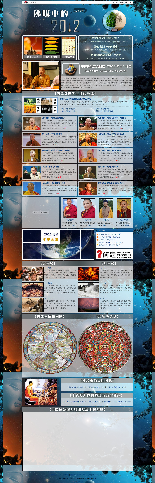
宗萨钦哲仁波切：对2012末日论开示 (111, 183)
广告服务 (66, 475)
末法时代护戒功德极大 (121, 402)
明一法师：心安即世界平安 (52, 134)
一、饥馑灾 (48, 268)
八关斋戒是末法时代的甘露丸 (74, 402)
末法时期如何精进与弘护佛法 (105, 55)
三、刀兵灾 (48, 298)
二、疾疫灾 (48, 283)
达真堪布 (88, 220)
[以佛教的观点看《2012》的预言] (93, 50)
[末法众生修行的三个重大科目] (95, 58)
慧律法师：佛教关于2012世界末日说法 (111, 242)
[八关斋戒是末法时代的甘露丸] (115, 58)
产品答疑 (103, 475)
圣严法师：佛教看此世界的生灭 (53, 118)
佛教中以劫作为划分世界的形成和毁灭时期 (75, 99)
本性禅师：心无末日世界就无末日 (109, 237)
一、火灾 (103, 268)
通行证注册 (95, 475)
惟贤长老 (106, 220)
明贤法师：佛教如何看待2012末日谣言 (112, 118)
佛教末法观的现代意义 (117, 387)
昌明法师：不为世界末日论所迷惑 (109, 245)
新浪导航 (129, 2)
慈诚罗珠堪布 (124, 220)
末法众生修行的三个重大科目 (99, 402)
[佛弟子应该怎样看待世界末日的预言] (116, 50)
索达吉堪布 (70, 220)
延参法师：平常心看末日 (106, 240)
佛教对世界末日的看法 (105, 46)
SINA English (87, 475)
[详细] (73, 225)
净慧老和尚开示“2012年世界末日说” (110, 234)
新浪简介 (52, 475)
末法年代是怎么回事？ (77, 387)
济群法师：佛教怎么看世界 (108, 167)
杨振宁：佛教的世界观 (50, 167)
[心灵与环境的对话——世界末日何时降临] (114, 41)
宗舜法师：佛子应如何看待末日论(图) (56, 150)
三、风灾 (103, 298)
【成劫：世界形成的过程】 (68, 109)
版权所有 (80, 481)
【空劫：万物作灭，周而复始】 (105, 111)
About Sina (59, 475)
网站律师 (79, 475)
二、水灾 (103, 283)
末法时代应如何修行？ (97, 387)
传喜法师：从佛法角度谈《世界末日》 (112, 134)
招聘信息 (73, 475)
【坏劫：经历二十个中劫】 (68, 111)
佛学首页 (115, 2)
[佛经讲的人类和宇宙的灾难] (92, 41)
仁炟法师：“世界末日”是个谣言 (53, 183)
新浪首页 (122, 2)
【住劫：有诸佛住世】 (102, 109)
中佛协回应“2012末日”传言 (106, 38)
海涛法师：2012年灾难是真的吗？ (110, 150)
